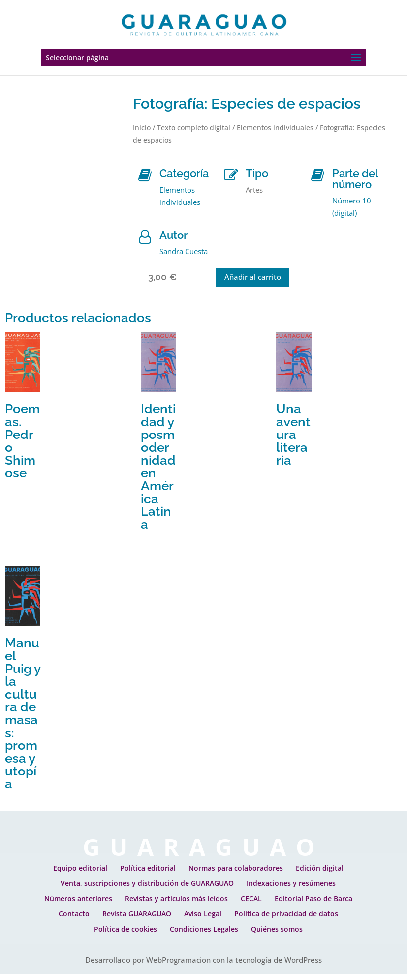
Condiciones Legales (204, 929)
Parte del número (355, 179)
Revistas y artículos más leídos (176, 898)
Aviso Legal (202, 913)
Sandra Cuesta (183, 251)
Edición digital (320, 868)
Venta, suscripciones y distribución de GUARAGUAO (147, 883)
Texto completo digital (193, 127)
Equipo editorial (80, 868)
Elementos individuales (275, 127)
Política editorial (148, 868)
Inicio (142, 127)
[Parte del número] (318, 175)
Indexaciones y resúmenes (291, 883)
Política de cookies (125, 929)
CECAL (251, 898)
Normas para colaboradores (235, 868)
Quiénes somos (277, 929)
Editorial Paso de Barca (313, 898)
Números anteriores (78, 898)
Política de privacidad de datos (286, 913)
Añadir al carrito (252, 277)
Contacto (74, 913)
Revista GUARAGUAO (136, 913)
